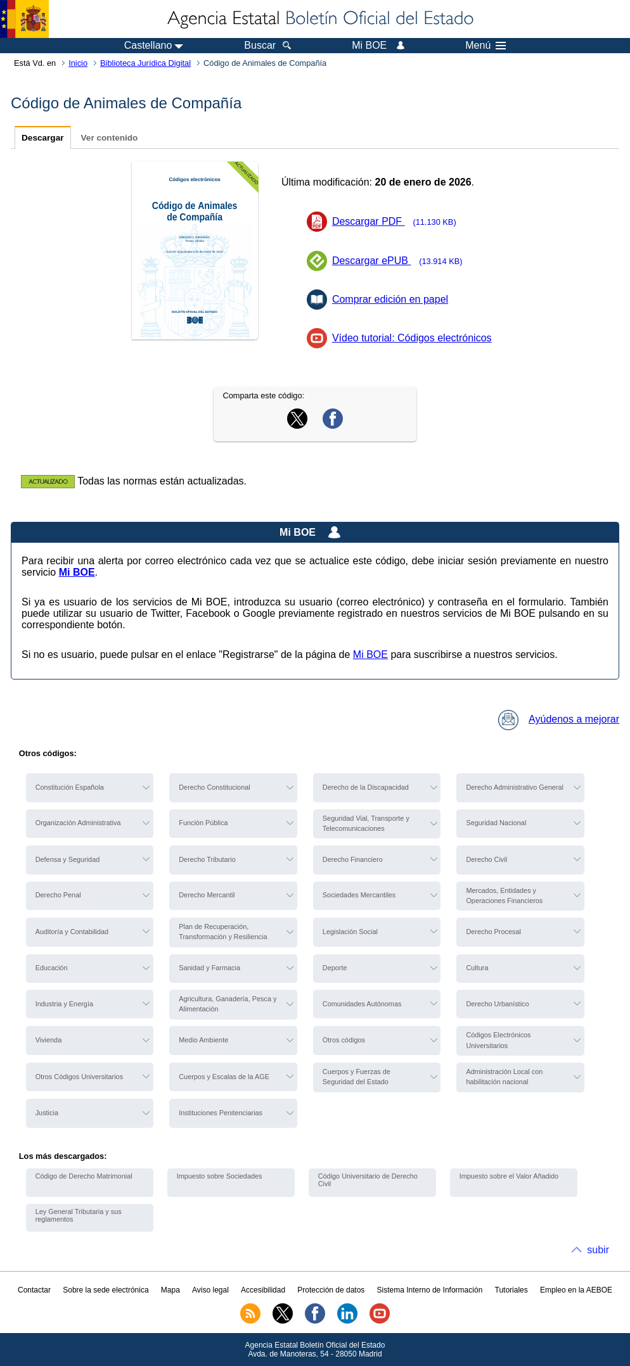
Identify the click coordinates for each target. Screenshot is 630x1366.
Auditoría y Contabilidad (71, 931)
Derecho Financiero (353, 859)
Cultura (477, 967)
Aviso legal (210, 1290)
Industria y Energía (64, 1004)
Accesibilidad (263, 1290)
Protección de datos (330, 1290)
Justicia (46, 1112)
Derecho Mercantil (207, 895)
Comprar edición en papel (390, 299)
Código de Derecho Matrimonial (83, 1176)
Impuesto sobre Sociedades (219, 1176)
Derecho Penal (58, 895)
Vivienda (48, 1040)
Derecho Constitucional (214, 787)
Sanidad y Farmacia (209, 967)
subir (598, 1249)
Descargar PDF (398, 221)
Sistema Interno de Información (430, 1290)
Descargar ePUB (401, 260)
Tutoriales (511, 1290)
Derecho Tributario (207, 859)
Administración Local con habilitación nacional (504, 1076)
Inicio (77, 63)
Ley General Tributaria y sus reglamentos (78, 1215)
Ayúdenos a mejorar (558, 719)
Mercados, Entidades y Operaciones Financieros (504, 895)
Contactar (34, 1290)
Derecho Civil (486, 859)
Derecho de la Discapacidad (366, 787)
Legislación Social (350, 931)
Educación (51, 967)
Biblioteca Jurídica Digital (145, 63)
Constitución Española (69, 787)
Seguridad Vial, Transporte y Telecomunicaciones (366, 823)
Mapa (170, 1290)
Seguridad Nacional (496, 822)
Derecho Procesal (493, 931)
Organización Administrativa (78, 822)
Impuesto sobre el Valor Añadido (509, 1176)
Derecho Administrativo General (514, 787)
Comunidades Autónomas (362, 1004)
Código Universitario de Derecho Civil (368, 1179)
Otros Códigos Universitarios (79, 1076)
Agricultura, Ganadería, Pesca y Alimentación (227, 1004)
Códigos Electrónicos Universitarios (498, 1040)
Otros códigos (344, 1040)
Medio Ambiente (203, 1040)
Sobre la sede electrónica (105, 1290)
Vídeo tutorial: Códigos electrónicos (412, 337)
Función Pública (203, 822)
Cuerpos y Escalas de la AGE (224, 1076)
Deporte (335, 967)
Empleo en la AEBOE (576, 1290)
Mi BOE (370, 654)
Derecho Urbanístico (497, 1004)
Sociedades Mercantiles (359, 895)
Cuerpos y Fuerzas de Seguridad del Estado (356, 1076)
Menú (485, 46)
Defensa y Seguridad (67, 859)
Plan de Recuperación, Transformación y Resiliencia (223, 931)
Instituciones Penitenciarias (220, 1112)
